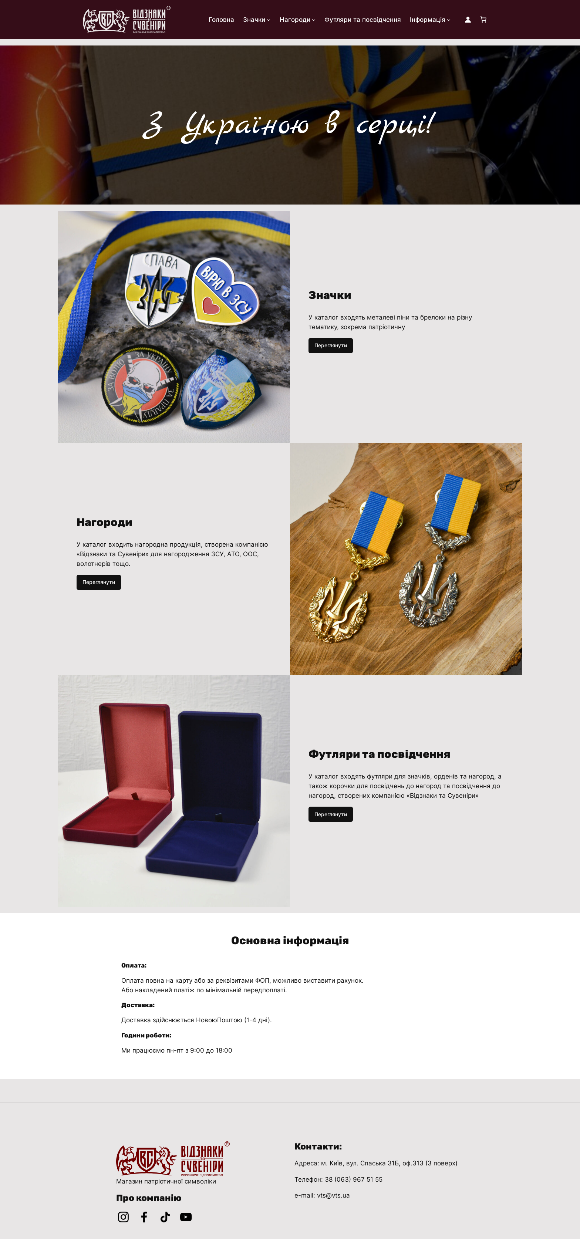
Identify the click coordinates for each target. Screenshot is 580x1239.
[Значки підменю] (268, 19)
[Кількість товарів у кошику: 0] (483, 19)
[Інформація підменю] (449, 19)
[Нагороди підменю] (314, 19)
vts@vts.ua (333, 1195)
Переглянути (330, 345)
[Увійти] (468, 19)
